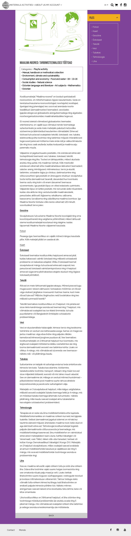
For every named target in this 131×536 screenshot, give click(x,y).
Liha (22, 461)
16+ (68, 79)
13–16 (74, 79)
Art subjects (60, 85)
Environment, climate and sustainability (40, 76)
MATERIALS (15, 5)
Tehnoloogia (26, 407)
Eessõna (97, 35)
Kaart (22, 245)
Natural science (44, 82)
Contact (11, 530)
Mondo (22, 530)
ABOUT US (40, 5)
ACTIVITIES (27, 5)
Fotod (23, 231)
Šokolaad (24, 250)
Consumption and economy (35, 79)
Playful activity (41, 69)
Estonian (26, 89)
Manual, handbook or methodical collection (43, 72)
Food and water (58, 79)
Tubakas (24, 359)
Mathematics (74, 85)
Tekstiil (23, 280)
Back (51, 515)
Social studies (29, 82)
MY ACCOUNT (53, 5)
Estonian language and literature (37, 85)
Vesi (22, 322)
